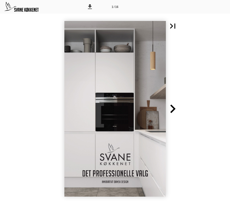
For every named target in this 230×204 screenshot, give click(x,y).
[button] (90, 7)
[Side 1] (115, 7)
